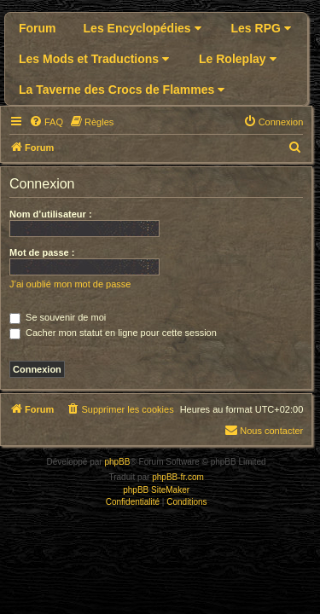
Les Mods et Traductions (94, 59)
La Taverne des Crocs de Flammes (121, 89)
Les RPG (261, 28)
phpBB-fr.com (178, 477)
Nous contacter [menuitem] (263, 430)
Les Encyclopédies (142, 28)
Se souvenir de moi (57, 317)
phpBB (117, 461)
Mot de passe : (41, 252)
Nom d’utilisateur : (50, 214)
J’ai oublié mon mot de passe (70, 284)
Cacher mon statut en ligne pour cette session (113, 332)
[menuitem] (46, 122)
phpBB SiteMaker (156, 490)
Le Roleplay (237, 59)
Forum (37, 28)
